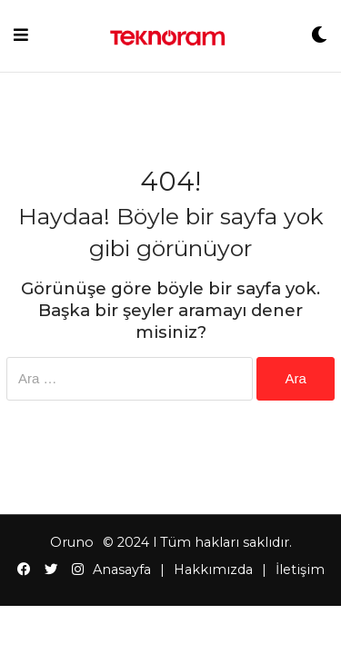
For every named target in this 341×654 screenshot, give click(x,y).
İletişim (300, 569)
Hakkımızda (213, 569)
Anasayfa (122, 569)
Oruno (72, 542)
